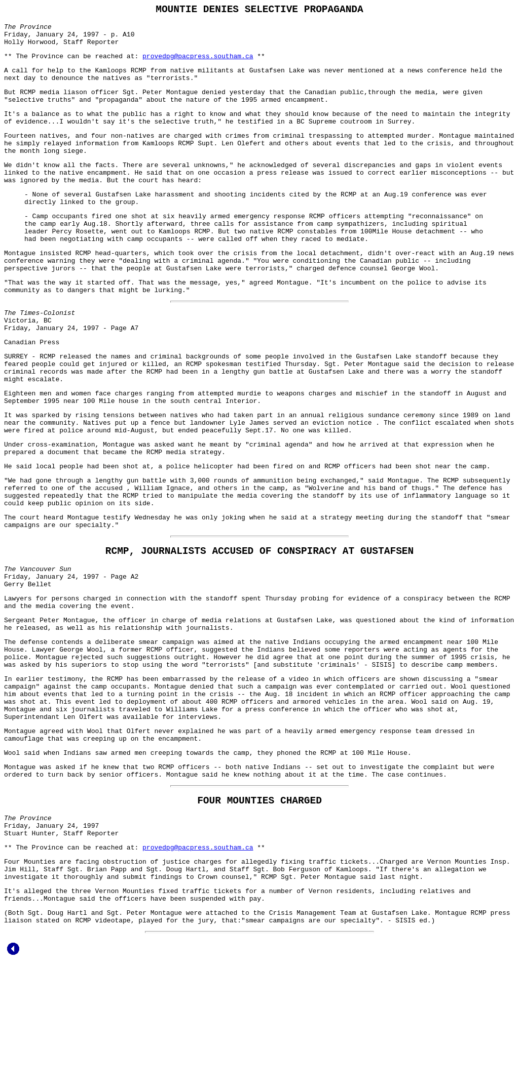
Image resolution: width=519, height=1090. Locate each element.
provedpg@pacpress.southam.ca (197, 64)
